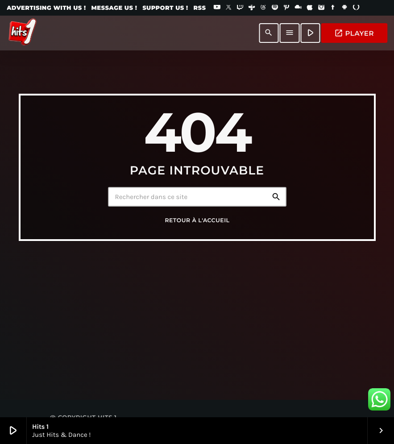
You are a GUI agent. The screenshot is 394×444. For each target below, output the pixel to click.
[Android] (344, 8)
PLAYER (354, 33)
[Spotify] (274, 8)
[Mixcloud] (298, 8)
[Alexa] (356, 8)
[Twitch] (240, 8)
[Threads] (263, 8)
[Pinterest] (286, 8)
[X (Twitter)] (228, 8)
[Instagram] (321, 8)
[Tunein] (251, 8)
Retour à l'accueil (197, 220)
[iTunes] (309, 8)
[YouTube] (216, 8)
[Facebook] (332, 8)
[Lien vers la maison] (22, 33)
